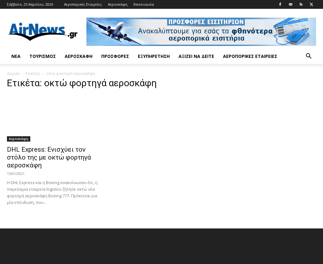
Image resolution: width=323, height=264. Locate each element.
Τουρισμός (42, 56)
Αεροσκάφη (117, 4)
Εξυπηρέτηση (154, 56)
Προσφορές (115, 56)
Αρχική (13, 73)
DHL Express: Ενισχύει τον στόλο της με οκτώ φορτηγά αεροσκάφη (49, 157)
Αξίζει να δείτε (196, 56)
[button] (308, 57)
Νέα (16, 56)
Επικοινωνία (143, 4)
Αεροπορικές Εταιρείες (83, 4)
